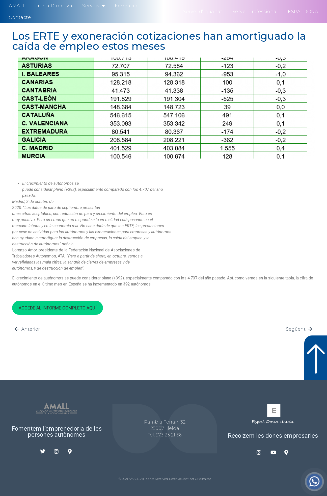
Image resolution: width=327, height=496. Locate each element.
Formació (126, 6)
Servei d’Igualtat (202, 11)
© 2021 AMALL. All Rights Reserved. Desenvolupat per (157, 479)
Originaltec (203, 479)
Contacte (20, 17)
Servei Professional (255, 11)
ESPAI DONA (303, 11)
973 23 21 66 (168, 435)
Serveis (93, 6)
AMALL (17, 6)
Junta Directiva (54, 6)
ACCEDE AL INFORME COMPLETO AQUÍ (57, 307)
